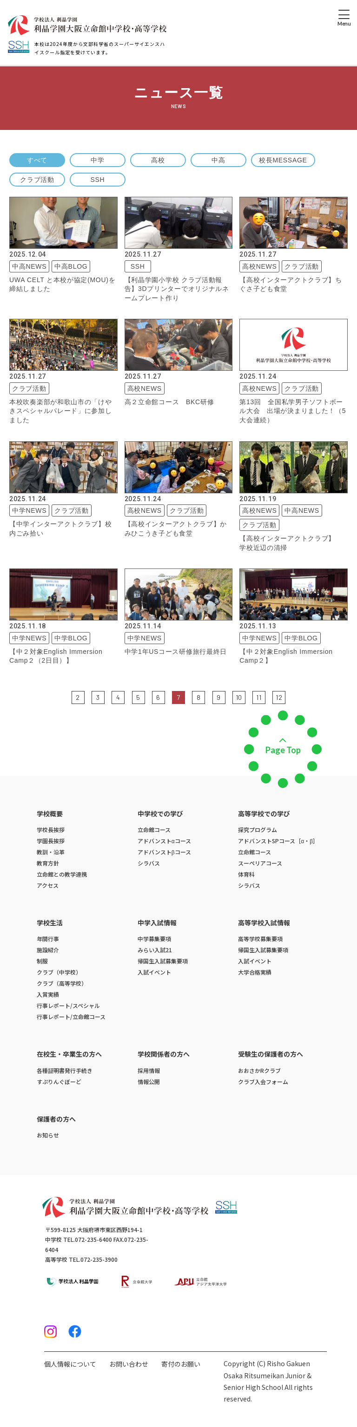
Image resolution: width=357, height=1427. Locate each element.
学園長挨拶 (51, 841)
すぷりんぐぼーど (59, 1081)
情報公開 (149, 1081)
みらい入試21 (155, 950)
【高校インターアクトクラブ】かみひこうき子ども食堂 (176, 528)
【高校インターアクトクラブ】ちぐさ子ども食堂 (290, 284)
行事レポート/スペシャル (68, 1005)
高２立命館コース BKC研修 (169, 402)
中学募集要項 (154, 939)
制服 (42, 961)
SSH (98, 179)
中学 (97, 160)
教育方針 (48, 863)
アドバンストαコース (164, 841)
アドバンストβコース (164, 852)
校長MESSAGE (283, 160)
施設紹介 (48, 950)
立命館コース (154, 829)
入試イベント (154, 972)
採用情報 (149, 1070)
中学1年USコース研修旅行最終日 (176, 651)
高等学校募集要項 (260, 939)
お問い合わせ (128, 1364)
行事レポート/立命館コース (71, 1016)
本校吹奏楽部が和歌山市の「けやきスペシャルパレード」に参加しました (60, 411)
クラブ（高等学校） (62, 983)
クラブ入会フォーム (263, 1081)
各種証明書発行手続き (65, 1070)
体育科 (246, 874)
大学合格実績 (254, 972)
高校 (158, 160)
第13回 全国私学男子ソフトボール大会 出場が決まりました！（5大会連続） (292, 411)
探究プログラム (257, 829)
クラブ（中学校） (59, 972)
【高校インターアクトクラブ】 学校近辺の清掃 (290, 543)
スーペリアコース (260, 863)
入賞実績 (48, 994)
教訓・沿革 (51, 852)
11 (258, 697)
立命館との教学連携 (62, 874)
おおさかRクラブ (259, 1070)
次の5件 (291, 696)
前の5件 (65, 696)
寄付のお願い (180, 1364)
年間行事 (48, 939)
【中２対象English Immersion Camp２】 (286, 656)
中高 (218, 160)
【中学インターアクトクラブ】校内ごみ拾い (60, 528)
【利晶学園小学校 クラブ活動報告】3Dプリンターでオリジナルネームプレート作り (177, 289)
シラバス (149, 863)
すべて (37, 160)
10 (239, 697)
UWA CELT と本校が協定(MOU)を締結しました (62, 284)
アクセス (48, 885)
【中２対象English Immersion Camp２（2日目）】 (56, 656)
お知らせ (48, 1135)
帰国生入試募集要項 (163, 961)
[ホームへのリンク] (87, 25)
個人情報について (70, 1364)
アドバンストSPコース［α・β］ (278, 841)
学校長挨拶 (51, 829)
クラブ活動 (37, 179)
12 (279, 697)
